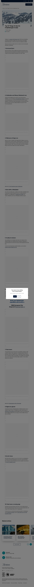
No (19, 296)
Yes (15, 296)
